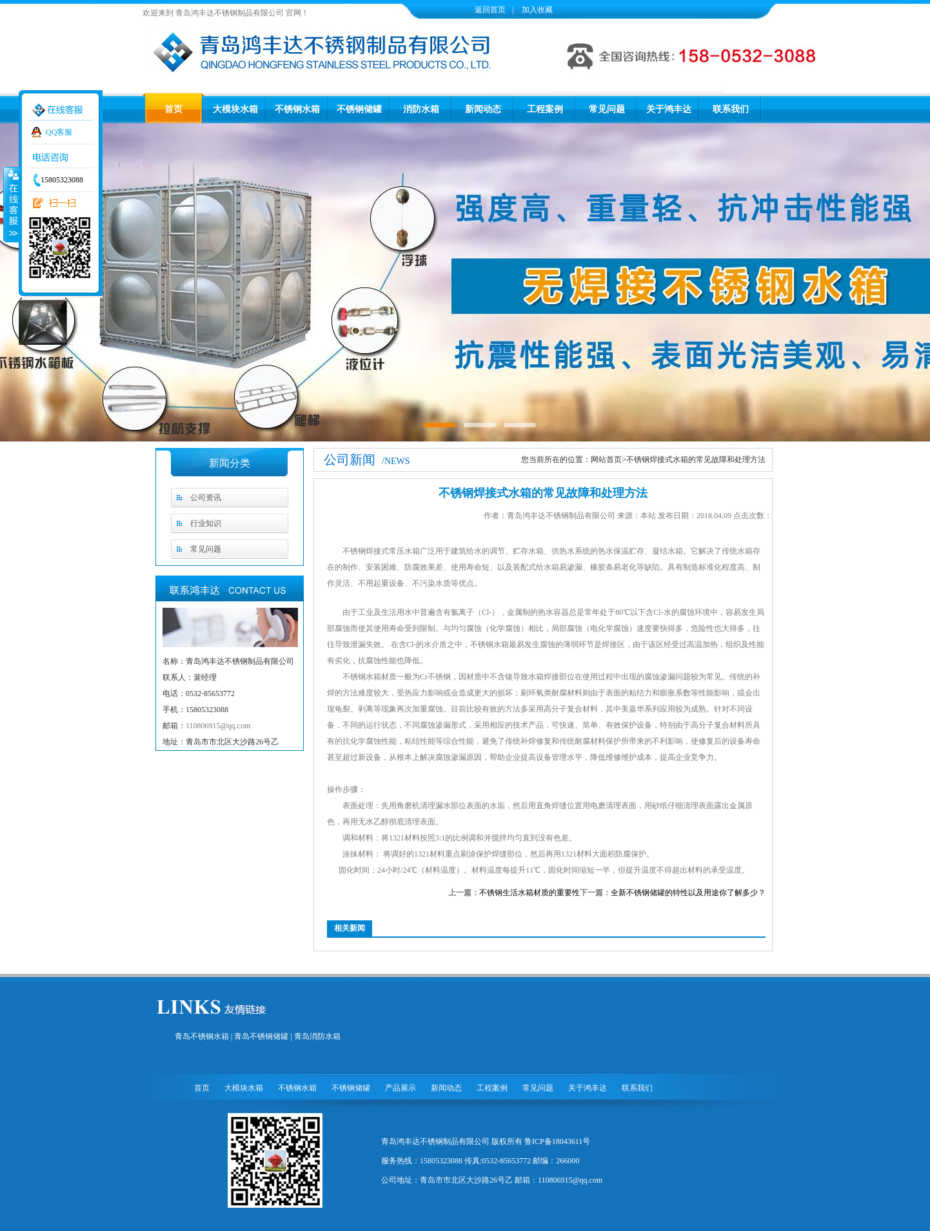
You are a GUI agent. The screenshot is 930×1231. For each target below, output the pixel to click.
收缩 (11, 204)
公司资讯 (205, 497)
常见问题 (607, 109)
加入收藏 (536, 9)
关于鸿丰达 (668, 109)
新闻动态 (483, 109)
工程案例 (545, 109)
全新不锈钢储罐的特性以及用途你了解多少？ (688, 892)
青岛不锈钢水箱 (202, 1036)
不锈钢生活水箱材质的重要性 (529, 892)
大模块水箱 (235, 109)
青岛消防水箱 (317, 1036)
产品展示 (400, 1087)
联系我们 (731, 109)
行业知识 (205, 523)
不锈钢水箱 (297, 109)
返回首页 (490, 9)
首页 (173, 109)
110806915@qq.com (218, 725)
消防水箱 (421, 109)
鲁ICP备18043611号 (557, 1141)
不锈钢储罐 (359, 109)
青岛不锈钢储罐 (261, 1036)
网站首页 (606, 459)
